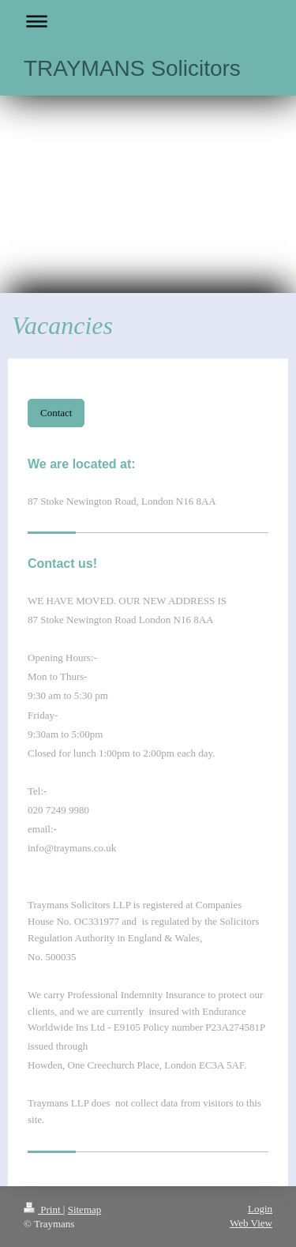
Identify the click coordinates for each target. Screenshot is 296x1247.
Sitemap (85, 1209)
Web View (251, 1223)
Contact (56, 413)
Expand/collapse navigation (148, 21)
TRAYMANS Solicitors (132, 68)
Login (260, 1209)
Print (43, 1209)
